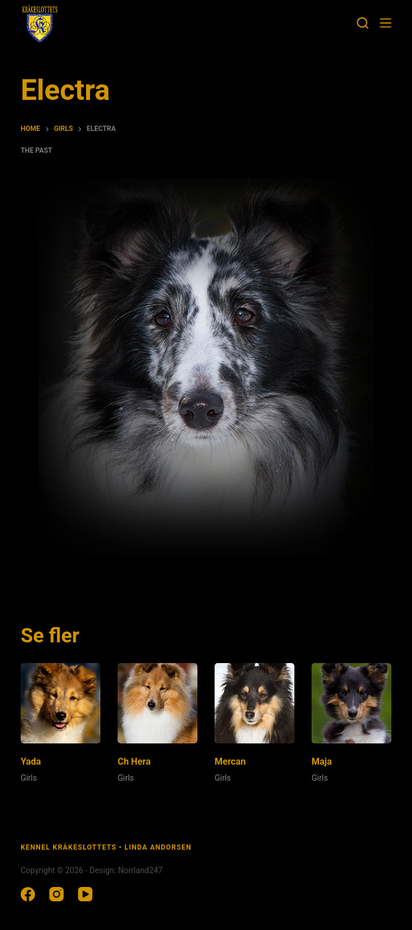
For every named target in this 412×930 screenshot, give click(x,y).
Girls (29, 777)
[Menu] (385, 23)
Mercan (230, 761)
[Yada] (60, 703)
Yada (31, 761)
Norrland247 (140, 870)
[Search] (362, 23)
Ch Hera (134, 761)
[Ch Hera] (157, 703)
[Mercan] (254, 703)
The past (36, 150)
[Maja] (351, 703)
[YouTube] (85, 894)
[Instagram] (56, 894)
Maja (322, 761)
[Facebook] (28, 894)
